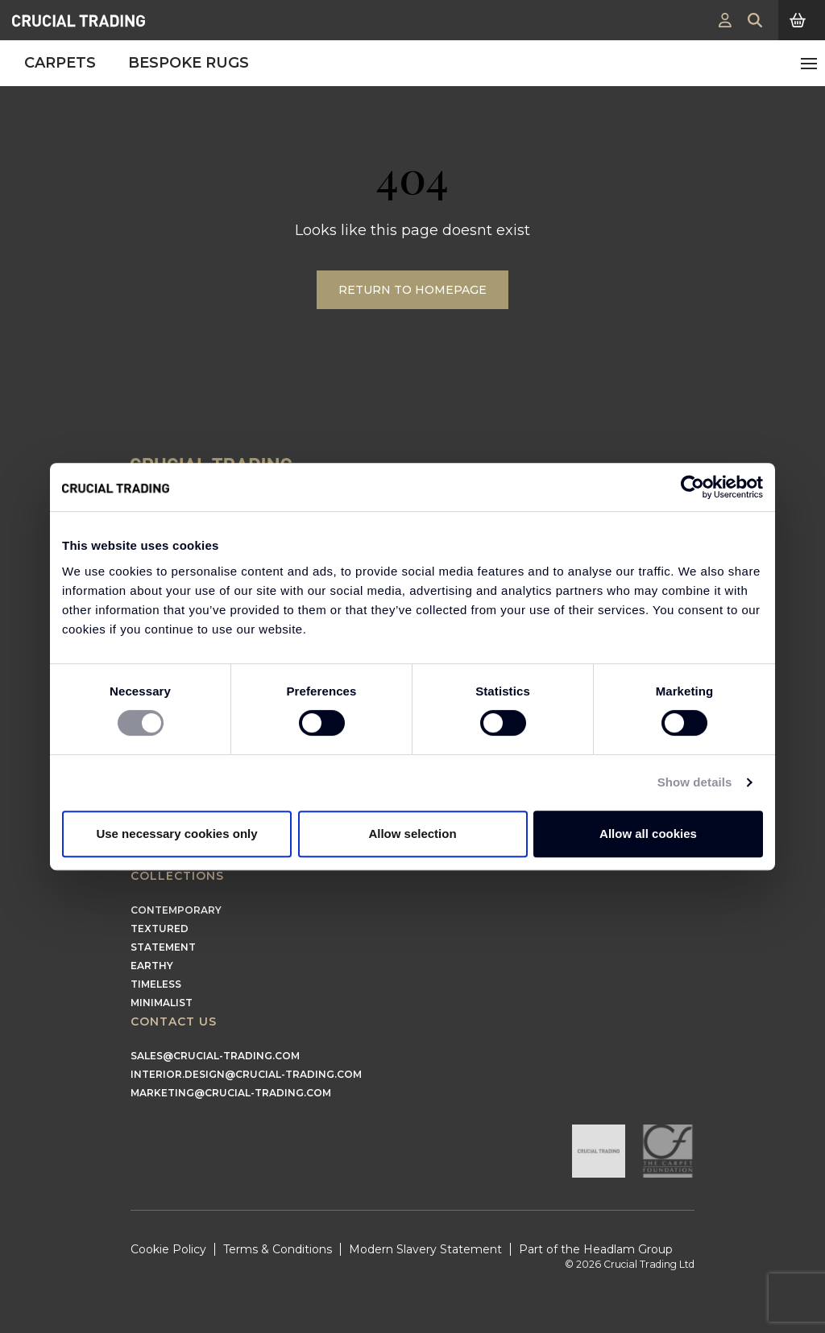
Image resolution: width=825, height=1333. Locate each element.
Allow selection (412, 833)
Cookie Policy (168, 1249)
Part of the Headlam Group (596, 1249)
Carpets (60, 63)
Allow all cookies (648, 833)
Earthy (152, 966)
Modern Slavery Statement (425, 1249)
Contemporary (176, 910)
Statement (163, 947)
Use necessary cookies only (176, 833)
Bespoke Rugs (188, 63)
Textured (160, 928)
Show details (694, 782)
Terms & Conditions (277, 1249)
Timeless (156, 984)
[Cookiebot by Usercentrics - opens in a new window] (692, 487)
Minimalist (162, 1003)
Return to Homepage (412, 290)
